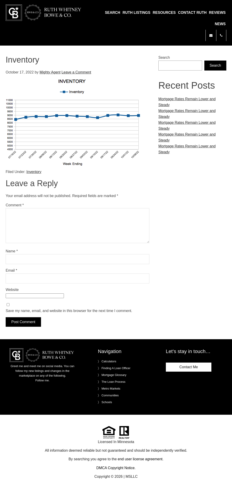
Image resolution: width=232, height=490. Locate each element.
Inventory (34, 172)
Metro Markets (111, 388)
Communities (110, 395)
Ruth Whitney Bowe (48, 13)
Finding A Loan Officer (116, 368)
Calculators (109, 361)
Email (11, 270)
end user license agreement (140, 459)
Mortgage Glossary (114, 375)
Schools (107, 402)
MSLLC (132, 476)
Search (164, 57)
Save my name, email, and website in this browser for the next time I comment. (69, 311)
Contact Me (188, 367)
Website (12, 290)
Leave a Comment (76, 72)
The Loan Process (114, 381)
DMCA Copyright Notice (115, 468)
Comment (15, 205)
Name (12, 251)
